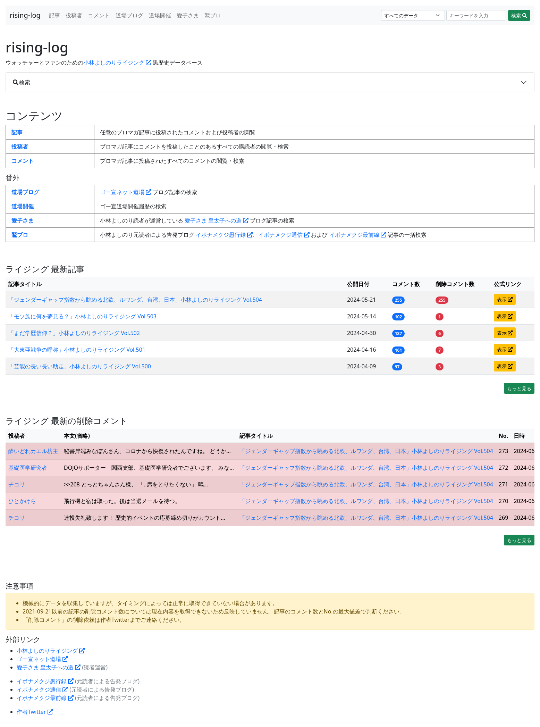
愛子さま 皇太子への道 (216, 220)
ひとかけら (22, 501)
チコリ (16, 484)
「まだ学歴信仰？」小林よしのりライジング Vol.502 (74, 333)
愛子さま (188, 15)
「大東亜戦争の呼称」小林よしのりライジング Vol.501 (76, 349)
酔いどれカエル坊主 (33, 451)
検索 (519, 15)
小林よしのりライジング (117, 62)
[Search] (476, 15)
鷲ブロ (212, 15)
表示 (505, 299)
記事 (54, 15)
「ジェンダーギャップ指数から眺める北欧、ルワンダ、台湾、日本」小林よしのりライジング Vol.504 (135, 299)
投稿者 (74, 15)
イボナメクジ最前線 (357, 235)
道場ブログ (129, 15)
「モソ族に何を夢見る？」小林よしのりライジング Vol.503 (82, 316)
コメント (99, 15)
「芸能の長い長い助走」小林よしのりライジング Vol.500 (79, 366)
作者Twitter (35, 712)
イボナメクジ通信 (284, 235)
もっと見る (519, 388)
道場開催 (160, 15)
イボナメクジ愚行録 (224, 235)
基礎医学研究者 (27, 467)
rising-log (25, 15)
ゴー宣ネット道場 (125, 192)
